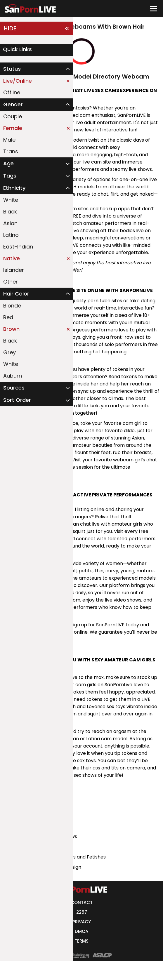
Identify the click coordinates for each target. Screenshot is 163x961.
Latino (11, 235)
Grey (9, 352)
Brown (36, 329)
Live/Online (36, 80)
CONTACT (82, 902)
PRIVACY (81, 922)
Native (36, 258)
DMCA (81, 931)
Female (36, 128)
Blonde (12, 305)
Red (8, 317)
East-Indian (18, 246)
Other (10, 281)
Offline (11, 92)
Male (9, 139)
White (10, 200)
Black (10, 211)
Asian (10, 223)
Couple (12, 116)
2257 (81, 912)
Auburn (12, 375)
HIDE (36, 28)
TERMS (81, 941)
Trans (10, 151)
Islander (13, 270)
